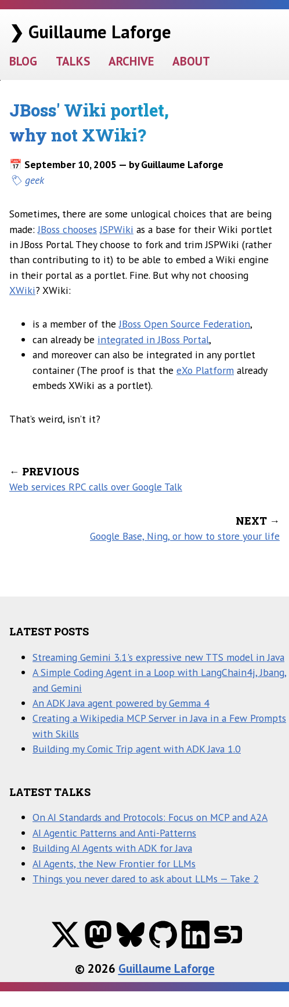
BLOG (23, 61)
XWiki (22, 290)
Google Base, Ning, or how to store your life (185, 536)
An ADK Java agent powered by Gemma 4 (120, 703)
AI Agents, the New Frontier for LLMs (114, 863)
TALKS (73, 61)
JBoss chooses (67, 229)
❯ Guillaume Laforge (90, 31)
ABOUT (191, 61)
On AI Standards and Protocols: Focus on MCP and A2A (150, 817)
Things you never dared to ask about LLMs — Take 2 (145, 878)
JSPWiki (116, 229)
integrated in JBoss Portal (153, 339)
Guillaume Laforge (166, 968)
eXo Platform (205, 370)
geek (34, 180)
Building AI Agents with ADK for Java (112, 848)
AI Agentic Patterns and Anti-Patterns (114, 832)
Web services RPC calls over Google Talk (95, 486)
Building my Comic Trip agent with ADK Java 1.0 (136, 748)
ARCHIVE (131, 61)
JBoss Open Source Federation (184, 323)
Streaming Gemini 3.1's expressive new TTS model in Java (158, 657)
